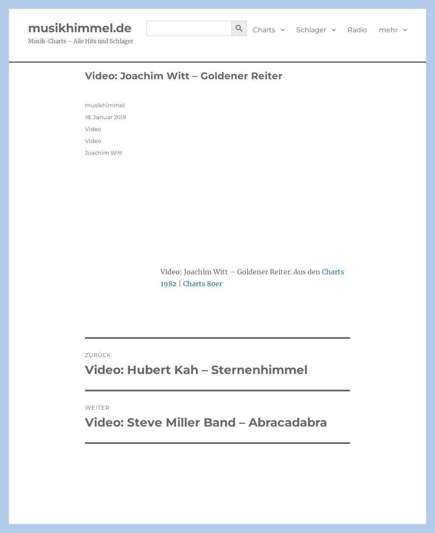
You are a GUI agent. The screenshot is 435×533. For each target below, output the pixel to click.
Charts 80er (202, 283)
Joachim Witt (103, 152)
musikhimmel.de (80, 28)
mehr (388, 30)
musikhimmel (105, 105)
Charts (264, 30)
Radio (357, 30)
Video (93, 129)
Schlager (311, 30)
